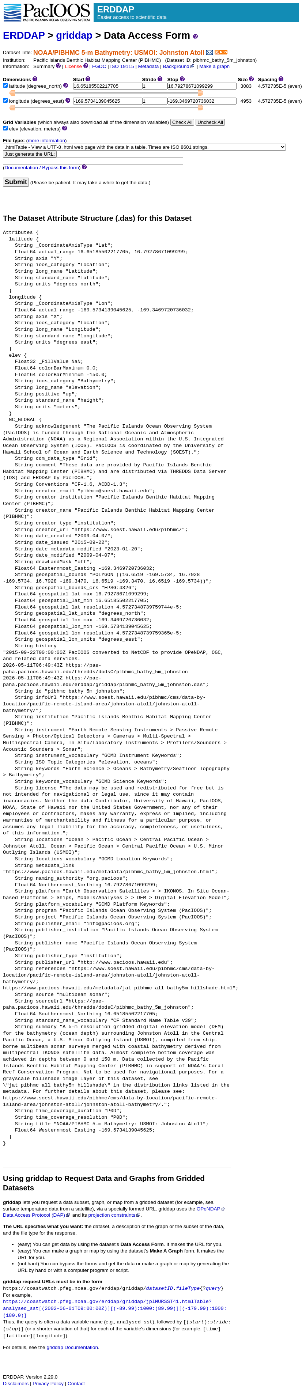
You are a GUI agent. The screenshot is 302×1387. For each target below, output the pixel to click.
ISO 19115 (122, 66)
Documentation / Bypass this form (42, 167)
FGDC (99, 66)
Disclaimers (16, 1383)
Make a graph (214, 66)
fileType (188, 1288)
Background (179, 66)
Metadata (148, 66)
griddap (74, 35)
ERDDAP (24, 35)
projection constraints (114, 1215)
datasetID (159, 1288)
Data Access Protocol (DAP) (37, 1215)
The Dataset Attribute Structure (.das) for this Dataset (97, 218)
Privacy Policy (48, 1383)
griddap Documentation (72, 1347)
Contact (76, 1383)
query (213, 1288)
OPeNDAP (211, 1209)
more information (46, 140)
